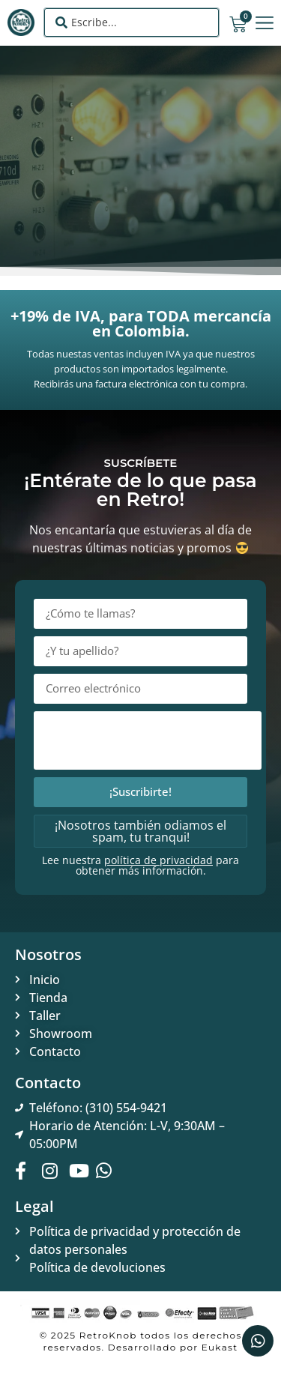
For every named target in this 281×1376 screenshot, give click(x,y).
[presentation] (148, 740)
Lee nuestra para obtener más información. (140, 865)
